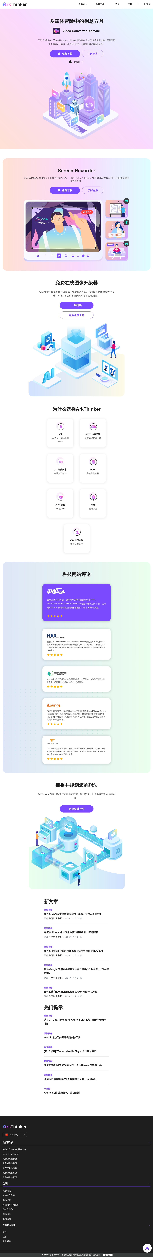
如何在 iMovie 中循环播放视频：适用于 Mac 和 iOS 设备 (74, 951)
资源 (117, 4)
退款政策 (7, 1219)
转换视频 (48, 1061)
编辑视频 (48, 910)
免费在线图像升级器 (76, 282)
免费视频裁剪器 (10, 1173)
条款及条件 (8, 1209)
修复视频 (48, 1047)
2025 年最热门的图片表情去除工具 (62, 1037)
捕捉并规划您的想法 (76, 785)
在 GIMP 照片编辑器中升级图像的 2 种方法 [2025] (70, 1079)
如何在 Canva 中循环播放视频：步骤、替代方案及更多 (73, 914)
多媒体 (81, 4)
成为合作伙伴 (9, 1195)
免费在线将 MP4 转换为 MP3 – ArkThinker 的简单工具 (73, 1065)
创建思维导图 (76, 808)
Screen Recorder (76, 170)
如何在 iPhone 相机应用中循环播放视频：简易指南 (71, 932)
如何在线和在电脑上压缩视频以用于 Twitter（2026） (72, 991)
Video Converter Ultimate (14, 1149)
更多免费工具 (76, 315)
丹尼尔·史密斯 (55, 918)
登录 (146, 4)
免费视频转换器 (10, 1159)
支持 (130, 4)
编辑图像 (48, 1033)
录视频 (47, 1089)
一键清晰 (76, 305)
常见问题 (7, 1241)
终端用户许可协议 (11, 1205)
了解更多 (93, 53)
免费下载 (67, 53)
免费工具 (100, 4)
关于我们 (7, 1191)
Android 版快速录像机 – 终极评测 (62, 1092)
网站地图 (7, 1214)
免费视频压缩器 (10, 1168)
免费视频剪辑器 (10, 1163)
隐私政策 (7, 1200)
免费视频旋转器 (10, 1177)
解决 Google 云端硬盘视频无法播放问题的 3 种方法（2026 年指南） (76, 971)
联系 (5, 1237)
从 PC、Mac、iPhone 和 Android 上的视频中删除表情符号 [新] (75, 1021)
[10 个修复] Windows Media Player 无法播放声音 (70, 1051)
